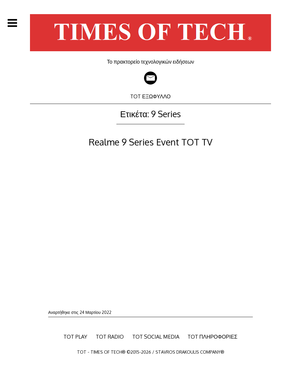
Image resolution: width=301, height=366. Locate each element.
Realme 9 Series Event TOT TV (151, 142)
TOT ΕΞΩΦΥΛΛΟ (150, 96)
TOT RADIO (110, 336)
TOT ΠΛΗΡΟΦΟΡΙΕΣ (213, 336)
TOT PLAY (75, 336)
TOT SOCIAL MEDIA (155, 336)
